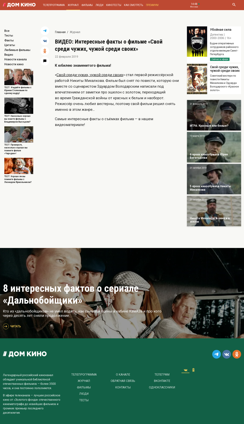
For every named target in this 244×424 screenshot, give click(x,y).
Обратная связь (123, 381)
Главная (60, 32)
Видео (8, 54)
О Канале (123, 374)
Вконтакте (162, 381)
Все (6, 31)
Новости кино (14, 64)
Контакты (123, 387)
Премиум (152, 5)
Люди (99, 5)
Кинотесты (113, 5)
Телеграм (162, 374)
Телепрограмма (54, 5)
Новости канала (15, 59)
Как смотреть (133, 5)
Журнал (73, 5)
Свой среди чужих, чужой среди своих (90, 75)
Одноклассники (162, 387)
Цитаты (9, 45)
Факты (9, 40)
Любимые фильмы (17, 50)
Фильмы (87, 5)
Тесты (8, 35)
